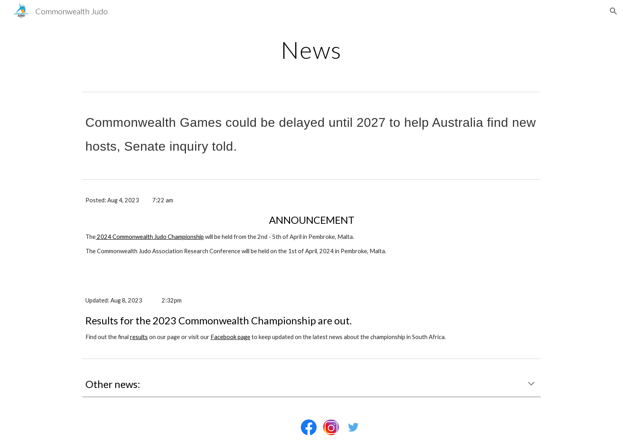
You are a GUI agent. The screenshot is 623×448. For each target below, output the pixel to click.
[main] (311, 49)
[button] (613, 11)
